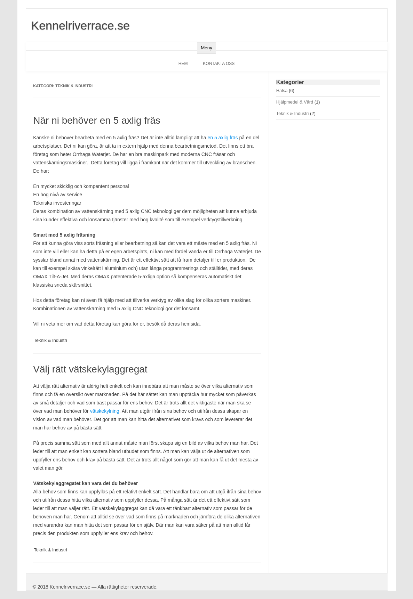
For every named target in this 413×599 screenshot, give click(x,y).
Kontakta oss (219, 63)
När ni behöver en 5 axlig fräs (96, 120)
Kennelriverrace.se (80, 25)
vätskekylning (104, 411)
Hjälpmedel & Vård (294, 102)
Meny (206, 47)
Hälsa (282, 90)
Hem (183, 63)
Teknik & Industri (50, 340)
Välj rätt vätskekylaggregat (90, 369)
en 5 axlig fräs (222, 137)
